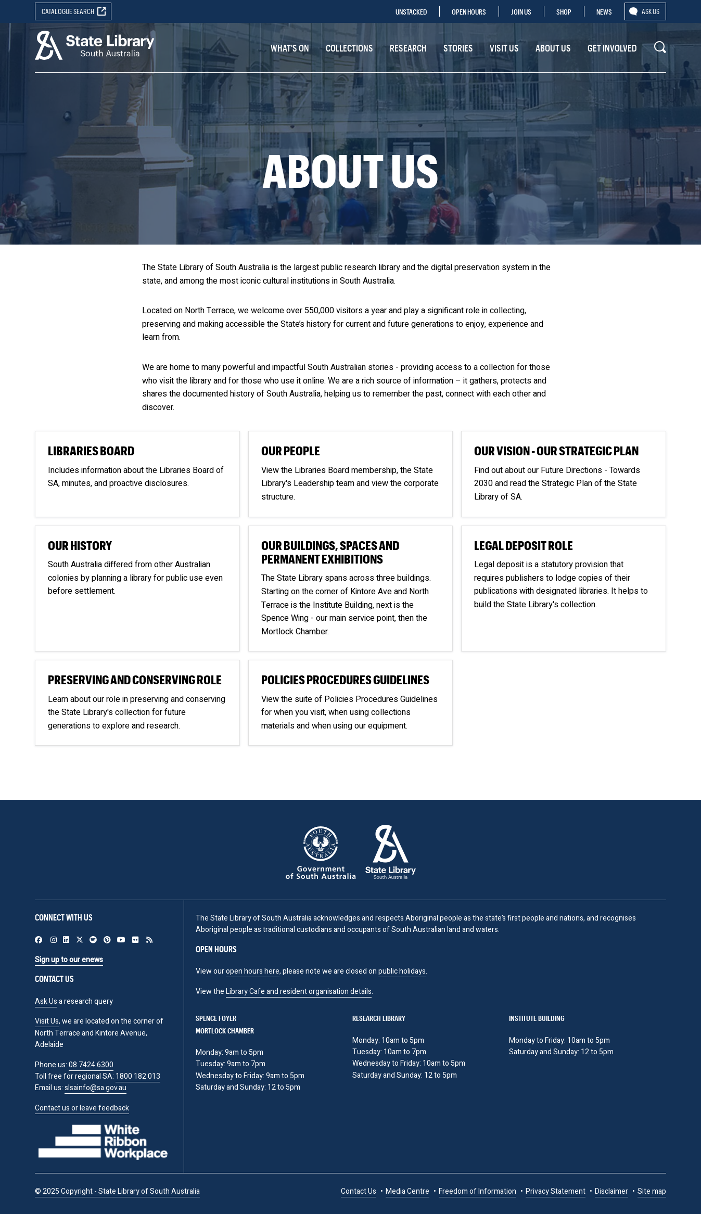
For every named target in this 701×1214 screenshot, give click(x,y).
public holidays (402, 971)
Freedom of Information (477, 1191)
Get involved (612, 48)
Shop (563, 11)
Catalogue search (68, 11)
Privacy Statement (555, 1191)
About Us (553, 48)
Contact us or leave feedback (82, 1108)
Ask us (650, 11)
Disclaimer (611, 1191)
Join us (521, 11)
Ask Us (46, 1001)
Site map (652, 1191)
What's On (290, 48)
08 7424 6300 (91, 1064)
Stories (458, 48)
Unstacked (411, 11)
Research (408, 48)
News (604, 11)
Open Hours (469, 11)
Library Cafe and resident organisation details (299, 991)
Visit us (504, 48)
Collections (349, 48)
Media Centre (407, 1191)
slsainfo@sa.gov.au (95, 1087)
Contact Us (358, 1191)
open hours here (252, 971)
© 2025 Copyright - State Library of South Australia (117, 1191)
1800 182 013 (138, 1076)
